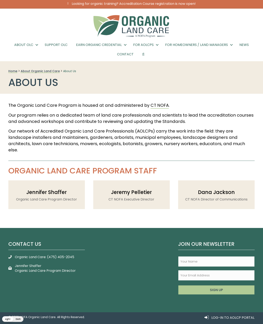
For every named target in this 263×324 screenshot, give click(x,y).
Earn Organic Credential (99, 44)
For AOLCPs (143, 44)
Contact (125, 54)
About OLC (23, 44)
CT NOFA (160, 105)
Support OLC (56, 44)
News (244, 44)
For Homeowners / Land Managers (196, 44)
